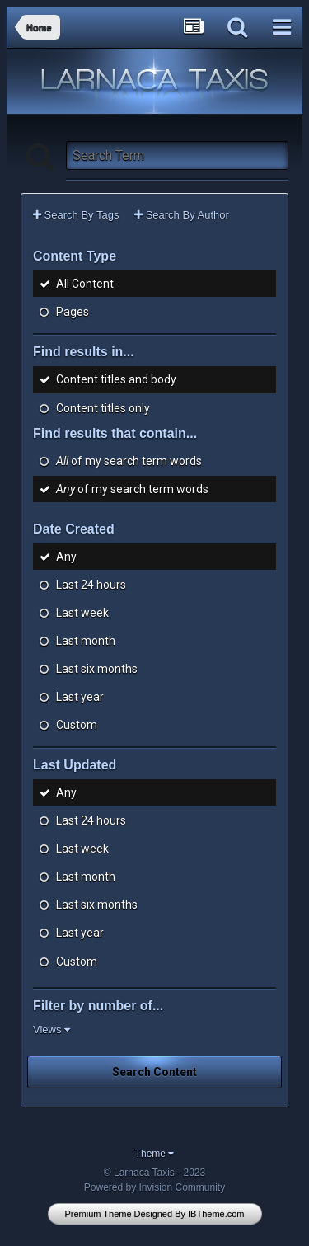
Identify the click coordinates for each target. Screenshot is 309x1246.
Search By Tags (76, 215)
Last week (82, 612)
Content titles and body (116, 380)
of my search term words (129, 461)
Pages (72, 311)
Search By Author (181, 215)
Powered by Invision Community (154, 1187)
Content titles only (103, 408)
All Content (85, 283)
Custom (76, 724)
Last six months (97, 668)
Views (51, 1029)
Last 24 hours (91, 584)
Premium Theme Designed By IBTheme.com (154, 1214)
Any (66, 556)
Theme (155, 1153)
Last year (80, 696)
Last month (85, 640)
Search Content (154, 1072)
